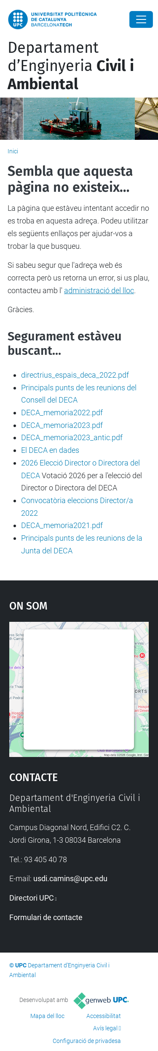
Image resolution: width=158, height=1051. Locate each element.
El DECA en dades (50, 450)
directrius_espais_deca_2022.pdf (75, 374)
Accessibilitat (103, 1016)
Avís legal (105, 1028)
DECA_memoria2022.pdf (62, 412)
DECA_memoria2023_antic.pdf (72, 437)
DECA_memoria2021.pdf (62, 525)
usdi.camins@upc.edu (70, 878)
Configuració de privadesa (87, 1040)
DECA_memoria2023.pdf (62, 425)
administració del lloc (99, 290)
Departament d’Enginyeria (71, 65)
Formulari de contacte (46, 917)
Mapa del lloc (47, 1016)
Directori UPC (31, 897)
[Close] (141, 19)
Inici (13, 151)
